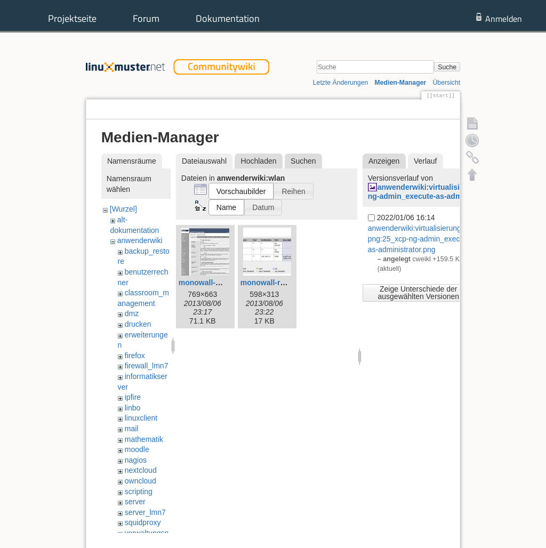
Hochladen (259, 161)
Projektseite (72, 18)
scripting (138, 491)
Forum (146, 18)
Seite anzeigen (355, 109)
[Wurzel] (123, 209)
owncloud (140, 481)
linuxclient (141, 418)
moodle (137, 449)
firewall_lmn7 (146, 365)
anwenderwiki (140, 240)
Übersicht (446, 82)
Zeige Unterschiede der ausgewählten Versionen (418, 293)
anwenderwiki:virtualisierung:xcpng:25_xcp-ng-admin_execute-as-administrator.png (451, 191)
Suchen (303, 161)
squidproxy (143, 522)
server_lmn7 (145, 512)
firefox (135, 355)
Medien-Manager (401, 82)
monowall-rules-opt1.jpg (283, 282)
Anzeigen (383, 161)
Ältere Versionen (419, 109)
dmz (132, 313)
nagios (136, 460)
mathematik (144, 439)
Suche (447, 67)
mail (132, 428)
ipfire (133, 397)
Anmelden (503, 18)
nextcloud (141, 470)
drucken (138, 324)
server (135, 501)
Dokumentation (228, 18)
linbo (133, 408)
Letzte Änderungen (340, 82)
